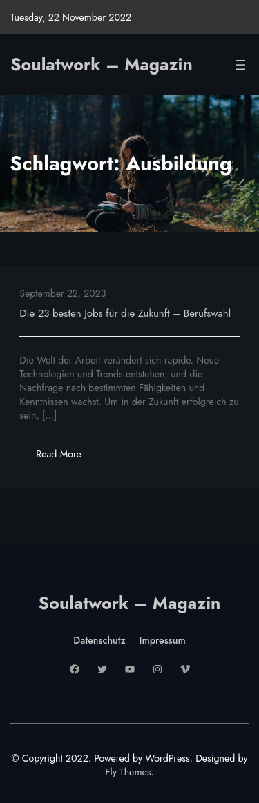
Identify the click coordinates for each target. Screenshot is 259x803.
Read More (66, 457)
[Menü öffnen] (240, 65)
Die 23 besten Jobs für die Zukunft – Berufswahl (125, 313)
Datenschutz (99, 640)
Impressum (163, 640)
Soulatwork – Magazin (101, 64)
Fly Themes (128, 772)
